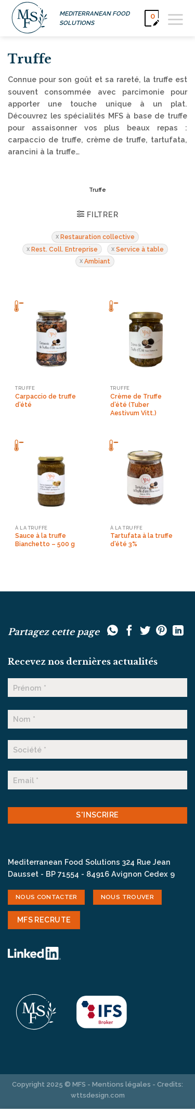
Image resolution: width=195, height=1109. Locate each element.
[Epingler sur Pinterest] (161, 631)
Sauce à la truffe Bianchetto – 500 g (45, 540)
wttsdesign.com (98, 1095)
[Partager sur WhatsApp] (112, 631)
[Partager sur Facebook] (129, 631)
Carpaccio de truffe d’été (45, 400)
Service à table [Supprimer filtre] (140, 249)
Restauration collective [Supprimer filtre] (97, 237)
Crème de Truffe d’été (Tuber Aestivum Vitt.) (136, 404)
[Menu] (175, 18)
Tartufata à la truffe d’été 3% (141, 540)
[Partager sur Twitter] (145, 631)
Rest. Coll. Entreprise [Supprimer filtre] (64, 249)
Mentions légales (121, 1084)
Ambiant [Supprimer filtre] (97, 261)
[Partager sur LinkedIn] (178, 631)
